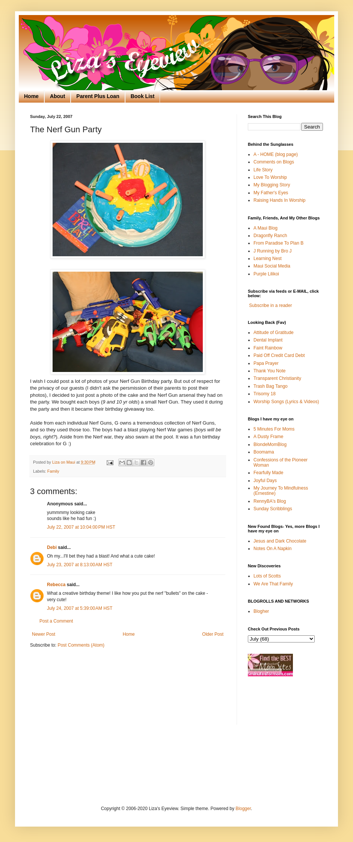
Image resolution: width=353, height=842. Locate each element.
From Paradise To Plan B (278, 243)
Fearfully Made (268, 472)
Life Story (263, 169)
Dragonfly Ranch (270, 235)
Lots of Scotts (267, 576)
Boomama (263, 452)
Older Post (212, 634)
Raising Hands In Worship (279, 200)
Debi (52, 547)
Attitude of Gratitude (273, 332)
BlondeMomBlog (270, 444)
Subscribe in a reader (270, 305)
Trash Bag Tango (270, 386)
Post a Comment (56, 621)
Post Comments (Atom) (80, 645)
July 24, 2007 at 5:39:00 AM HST (79, 608)
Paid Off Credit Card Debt (279, 355)
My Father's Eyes (270, 192)
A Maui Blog (265, 228)
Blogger (243, 808)
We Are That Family (273, 584)
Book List (143, 96)
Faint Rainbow (267, 348)
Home (31, 96)
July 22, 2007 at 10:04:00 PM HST (81, 527)
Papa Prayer (266, 363)
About (57, 96)
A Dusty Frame (268, 436)
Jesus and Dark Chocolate (279, 541)
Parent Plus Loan (97, 96)
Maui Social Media (271, 266)
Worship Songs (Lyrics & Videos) (286, 401)
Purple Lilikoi (266, 274)
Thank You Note (269, 370)
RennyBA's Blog (269, 501)
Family (53, 471)
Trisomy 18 (264, 393)
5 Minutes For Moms (273, 429)
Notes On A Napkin (272, 548)
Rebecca (56, 584)
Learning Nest (267, 258)
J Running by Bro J (272, 251)
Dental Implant (267, 340)
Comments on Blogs (273, 162)
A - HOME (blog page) (275, 154)
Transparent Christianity (277, 378)
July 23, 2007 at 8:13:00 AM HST (79, 564)
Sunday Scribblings (272, 508)
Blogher (261, 611)
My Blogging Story (271, 184)
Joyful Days (265, 480)
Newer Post (43, 634)
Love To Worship (270, 177)
